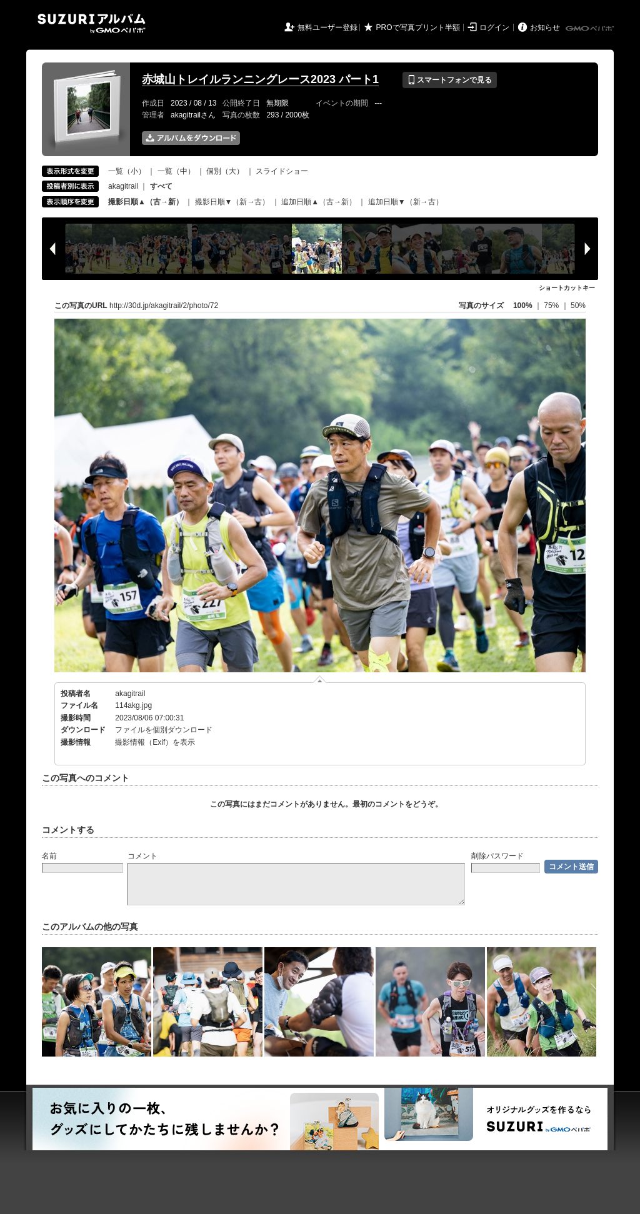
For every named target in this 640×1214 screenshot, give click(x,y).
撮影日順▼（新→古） (232, 201)
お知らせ (545, 27)
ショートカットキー (567, 287)
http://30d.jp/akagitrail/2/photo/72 (163, 305)
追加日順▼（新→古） (405, 201)
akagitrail (123, 186)
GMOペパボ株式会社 (591, 28)
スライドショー (282, 171)
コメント (143, 856)
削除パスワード (497, 856)
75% (552, 305)
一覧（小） (127, 171)
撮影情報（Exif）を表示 (155, 742)
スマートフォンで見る (450, 80)
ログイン (494, 27)
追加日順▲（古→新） (318, 201)
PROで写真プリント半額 (418, 27)
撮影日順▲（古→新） (145, 201)
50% (578, 305)
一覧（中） (176, 171)
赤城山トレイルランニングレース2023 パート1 (260, 79)
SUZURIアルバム (91, 23)
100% (522, 305)
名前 (49, 856)
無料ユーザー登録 (328, 27)
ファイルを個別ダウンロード (163, 729)
